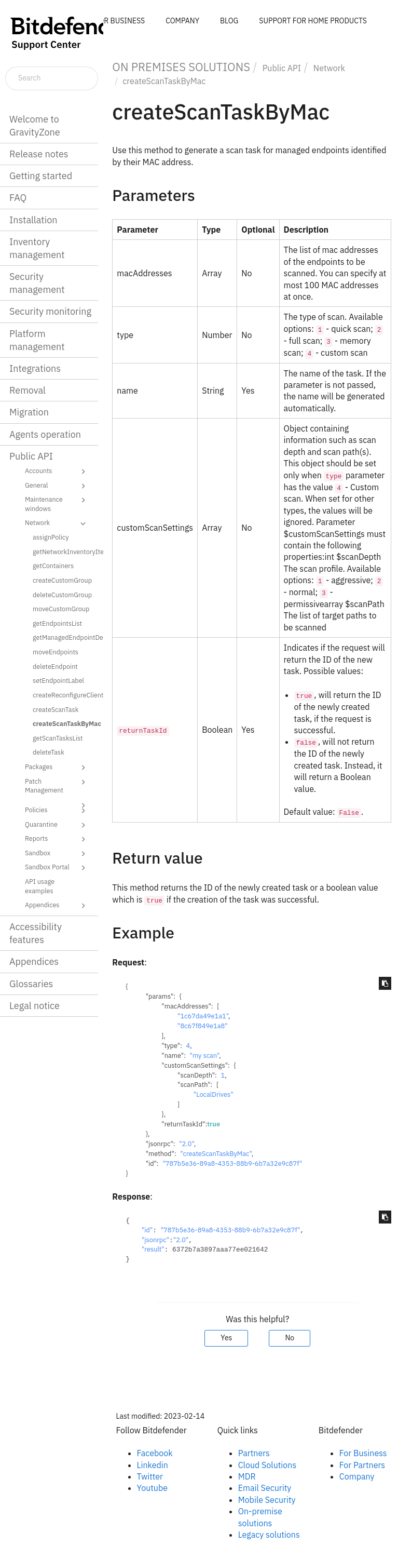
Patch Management (57, 785)
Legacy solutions (269, 1534)
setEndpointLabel (58, 680)
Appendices (57, 905)
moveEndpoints (55, 652)
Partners (254, 1453)
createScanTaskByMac (64, 723)
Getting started (40, 176)
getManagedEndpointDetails (64, 637)
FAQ (17, 198)
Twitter (150, 1476)
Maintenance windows (57, 503)
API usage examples (39, 886)
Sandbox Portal (57, 867)
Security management (37, 283)
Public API (31, 456)
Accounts (57, 471)
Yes (226, 1337)
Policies (57, 810)
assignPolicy (51, 537)
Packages (57, 767)
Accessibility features (35, 933)
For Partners (362, 1465)
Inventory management (37, 248)
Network (57, 523)
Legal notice (34, 1006)
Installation (33, 220)
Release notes (38, 154)
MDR (247, 1476)
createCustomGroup (62, 580)
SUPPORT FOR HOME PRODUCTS (313, 20)
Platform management (37, 340)
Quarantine (57, 825)
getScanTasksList (58, 738)
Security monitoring (50, 311)
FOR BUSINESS (120, 20)
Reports (57, 839)
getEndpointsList (57, 623)
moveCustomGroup (61, 608)
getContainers (53, 565)
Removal (27, 390)
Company (357, 1476)
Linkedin (152, 1465)
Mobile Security (267, 1500)
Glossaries (31, 984)
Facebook (155, 1453)
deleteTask (48, 752)
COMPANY (182, 20)
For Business (363, 1453)
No (289, 1337)
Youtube (152, 1488)
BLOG (229, 20)
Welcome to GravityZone (34, 125)
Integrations (35, 368)
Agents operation (45, 434)
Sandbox (57, 853)
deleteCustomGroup (62, 594)
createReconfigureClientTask (64, 695)
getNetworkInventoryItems (64, 551)
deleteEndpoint (55, 666)
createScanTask (55, 709)
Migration (29, 412)
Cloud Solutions (267, 1465)
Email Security (265, 1488)
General (57, 486)
